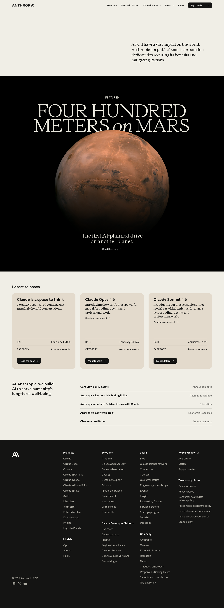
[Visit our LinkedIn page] (14, 584)
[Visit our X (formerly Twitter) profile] (19, 584)
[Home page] (23, 5)
